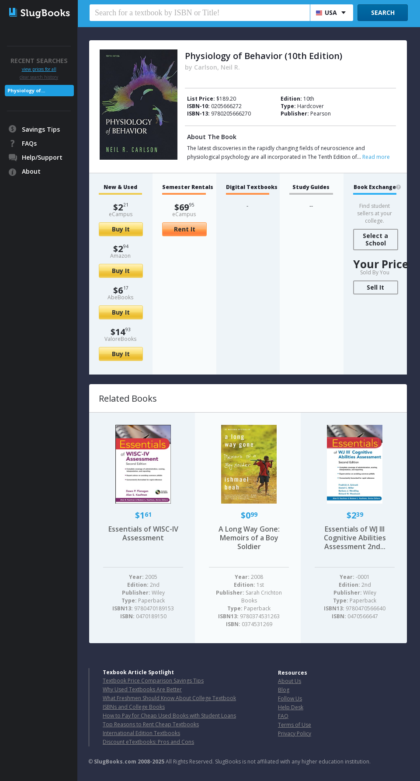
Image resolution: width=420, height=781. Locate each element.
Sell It (375, 287)
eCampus (120, 214)
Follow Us (290, 698)
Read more (376, 157)
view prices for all (39, 69)
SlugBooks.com (115, 761)
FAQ (283, 716)
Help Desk (290, 707)
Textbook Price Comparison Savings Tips (153, 680)
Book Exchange (375, 187)
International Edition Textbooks (141, 733)
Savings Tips (41, 129)
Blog (283, 689)
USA (326, 12)
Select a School (375, 239)
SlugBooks (39, 16)
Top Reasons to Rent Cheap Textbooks (151, 724)
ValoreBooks (120, 339)
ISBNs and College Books (134, 707)
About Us (289, 681)
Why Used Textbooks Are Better (142, 689)
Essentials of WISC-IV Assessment (143, 533)
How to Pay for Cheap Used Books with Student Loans (169, 715)
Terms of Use (294, 724)
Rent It (184, 229)
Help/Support (42, 157)
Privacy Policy (294, 733)
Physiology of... (26, 90)
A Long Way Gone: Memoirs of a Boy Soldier (249, 537)
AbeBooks (120, 297)
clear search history (39, 77)
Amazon (120, 255)
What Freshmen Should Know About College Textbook (169, 698)
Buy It (121, 229)
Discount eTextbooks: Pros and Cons (148, 742)
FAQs (29, 143)
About (31, 171)
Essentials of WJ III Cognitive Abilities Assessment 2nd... (355, 537)
